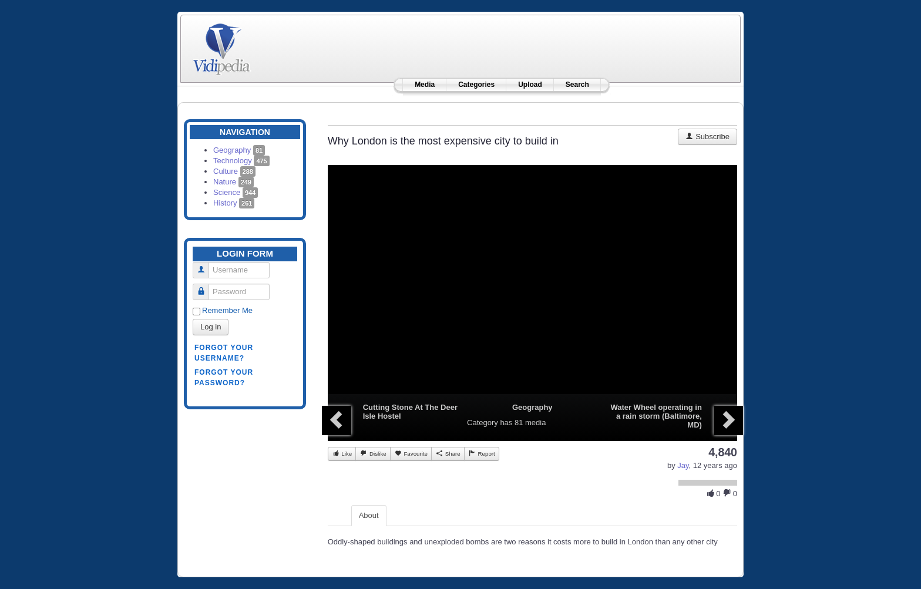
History (233, 202)
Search (577, 84)
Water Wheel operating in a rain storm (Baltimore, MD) (656, 416)
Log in (210, 326)
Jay (682, 465)
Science (235, 192)
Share (447, 453)
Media (425, 84)
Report (481, 453)
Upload (530, 84)
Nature (233, 181)
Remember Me (227, 310)
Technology (241, 160)
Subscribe (707, 136)
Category (482, 422)
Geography (239, 150)
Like (342, 453)
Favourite (411, 453)
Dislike (372, 453)
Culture (234, 171)
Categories (476, 84)
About (369, 515)
